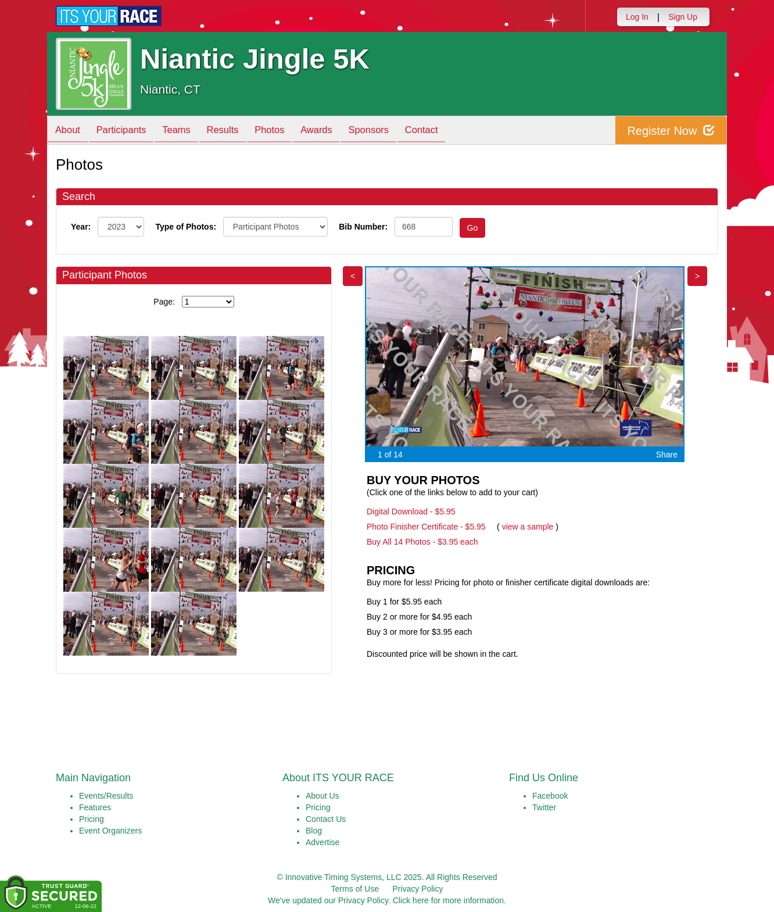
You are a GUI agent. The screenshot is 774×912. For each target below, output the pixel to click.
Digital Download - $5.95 (411, 511)
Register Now (671, 130)
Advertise (322, 842)
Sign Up (682, 17)
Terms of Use (355, 888)
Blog (314, 830)
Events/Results (106, 795)
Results (233, 131)
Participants (126, 131)
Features (95, 807)
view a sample (528, 526)
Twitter (544, 807)
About (69, 131)
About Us (322, 795)
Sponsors (389, 131)
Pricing (91, 819)
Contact (445, 131)
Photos (283, 131)
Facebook (550, 795)
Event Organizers (110, 830)
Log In (637, 17)
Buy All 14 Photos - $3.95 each (422, 541)
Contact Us (326, 819)
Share (667, 454)
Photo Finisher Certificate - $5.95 (426, 526)
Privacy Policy (417, 888)
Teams (184, 131)
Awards (333, 131)
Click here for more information (448, 900)
